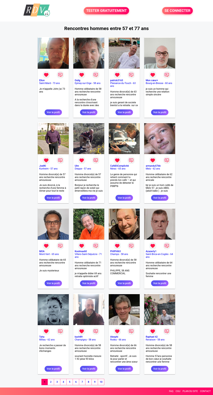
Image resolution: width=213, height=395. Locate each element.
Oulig (77, 80)
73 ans (56, 83)
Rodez (113, 339)
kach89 (79, 336)
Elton (42, 80)
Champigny (81, 339)
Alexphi (114, 336)
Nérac (113, 168)
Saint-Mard (45, 83)
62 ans (156, 168)
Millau (42, 339)
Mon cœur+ (152, 80)
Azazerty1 (151, 251)
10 (101, 382)
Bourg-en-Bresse (154, 83)
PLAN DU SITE (190, 391)
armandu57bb (153, 165)
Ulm (77, 165)
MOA (41, 251)
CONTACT (205, 391)
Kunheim (44, 168)
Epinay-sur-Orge (83, 83)
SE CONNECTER (177, 11)
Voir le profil (53, 112)
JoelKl (42, 165)
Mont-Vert (44, 254)
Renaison (151, 339)
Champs (114, 254)
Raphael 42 (152, 336)
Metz (148, 168)
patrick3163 (116, 80)
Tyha (41, 336)
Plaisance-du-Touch (120, 83)
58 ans (97, 83)
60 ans (168, 83)
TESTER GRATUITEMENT (106, 11)
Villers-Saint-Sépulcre (86, 254)
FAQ (171, 391)
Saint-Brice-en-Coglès (157, 254)
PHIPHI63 (115, 251)
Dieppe (78, 168)
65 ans (121, 168)
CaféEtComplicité (119, 165)
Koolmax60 (81, 251)
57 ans (54, 168)
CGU (178, 391)
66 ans (122, 339)
